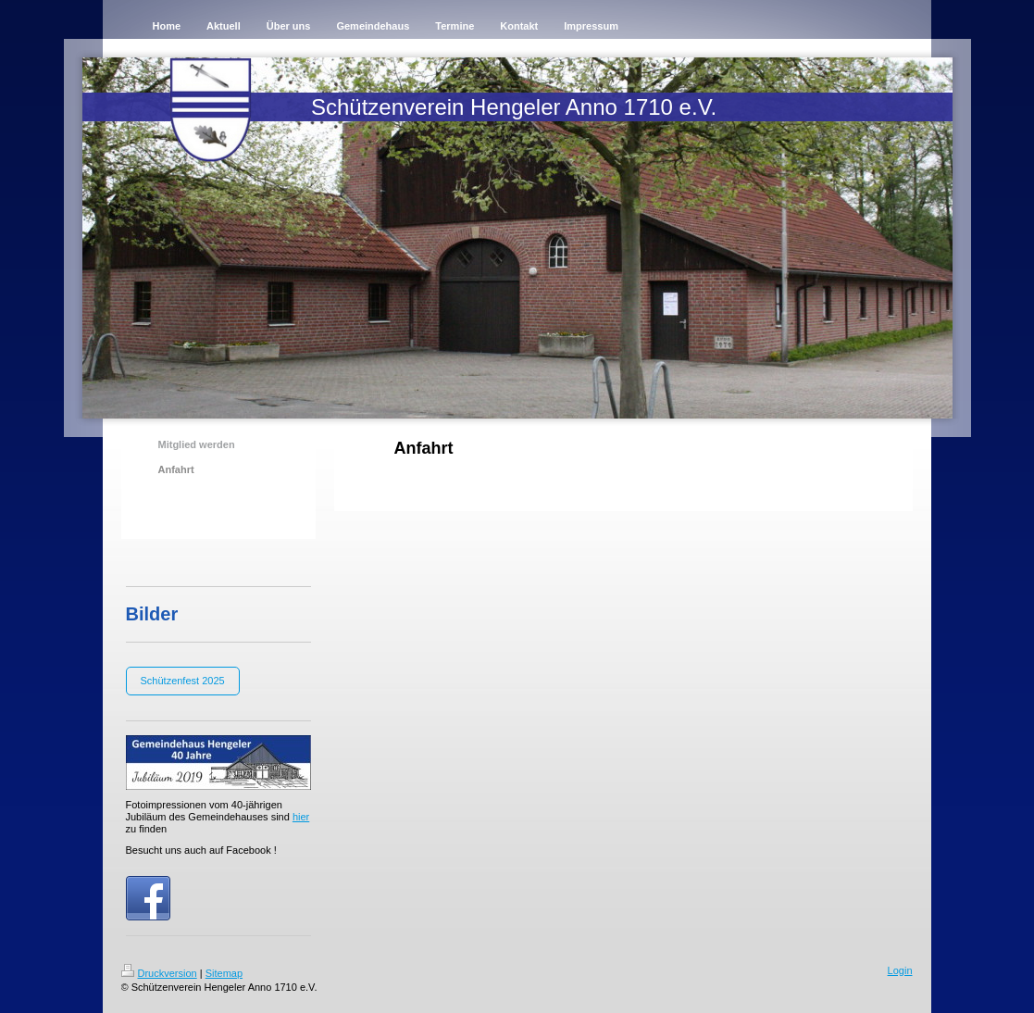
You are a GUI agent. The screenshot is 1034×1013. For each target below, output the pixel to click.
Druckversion (159, 973)
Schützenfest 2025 (183, 680)
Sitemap (224, 973)
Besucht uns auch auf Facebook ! (201, 850)
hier (301, 816)
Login (900, 970)
